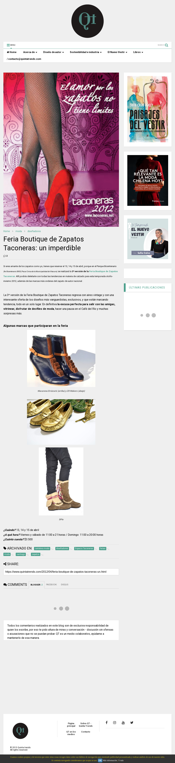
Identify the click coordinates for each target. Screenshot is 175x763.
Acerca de (30, 52)
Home (11, 52)
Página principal (71, 724)
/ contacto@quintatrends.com (24, 59)
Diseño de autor (53, 52)
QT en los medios (71, 733)
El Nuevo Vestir (117, 52)
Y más (121, 760)
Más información (110, 760)
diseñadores (34, 231)
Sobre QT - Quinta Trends (86, 724)
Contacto (85, 732)
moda (19, 231)
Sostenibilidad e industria (86, 52)
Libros (138, 52)
